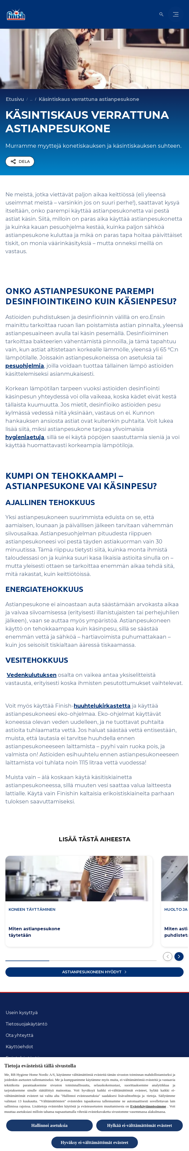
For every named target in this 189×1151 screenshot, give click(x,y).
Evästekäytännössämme (148, 1108)
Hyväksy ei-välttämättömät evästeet (94, 1144)
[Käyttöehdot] (19, 1046)
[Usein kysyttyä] (21, 1012)
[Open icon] (161, 14)
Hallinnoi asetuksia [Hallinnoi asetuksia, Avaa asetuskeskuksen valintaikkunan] (49, 1126)
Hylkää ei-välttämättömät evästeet (139, 1126)
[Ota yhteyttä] (19, 1035)
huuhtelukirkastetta (102, 706)
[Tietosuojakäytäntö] (26, 1024)
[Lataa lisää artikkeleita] (94, 972)
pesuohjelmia (24, 365)
